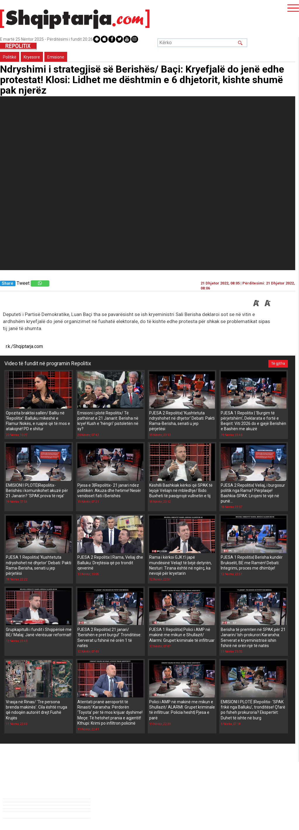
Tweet (23, 283)
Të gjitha (278, 363)
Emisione (55, 57)
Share (7, 283)
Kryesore (32, 57)
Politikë (9, 57)
